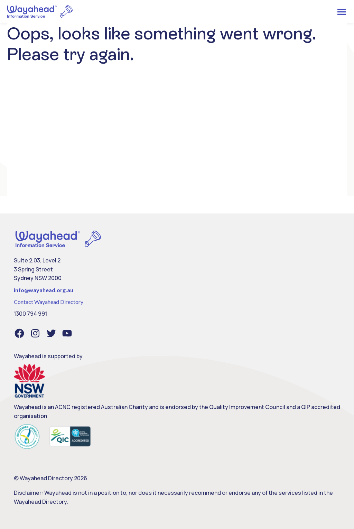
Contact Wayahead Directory (48, 301)
